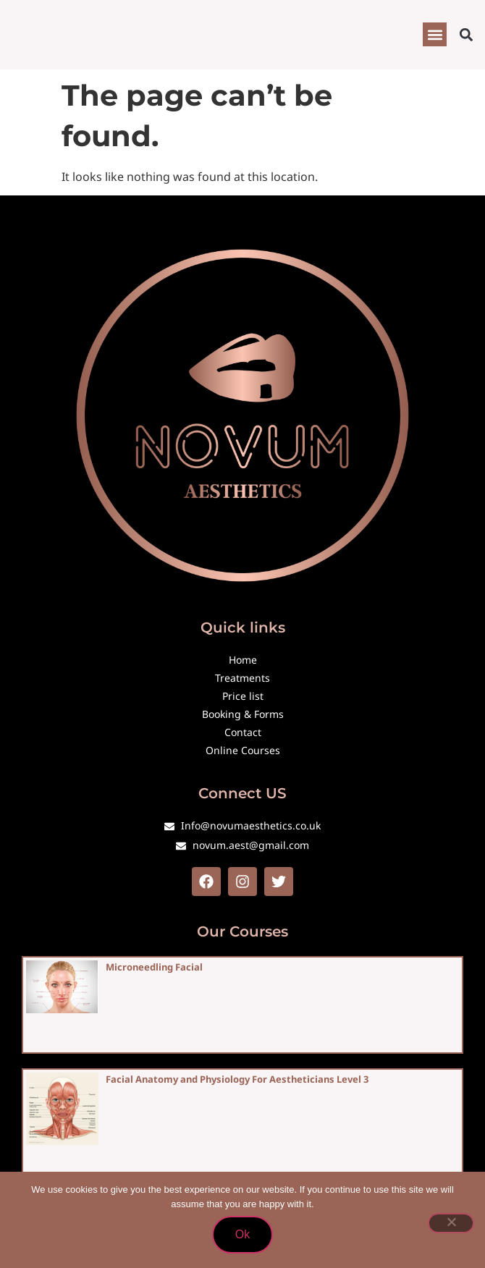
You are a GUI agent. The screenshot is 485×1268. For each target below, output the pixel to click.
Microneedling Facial (154, 966)
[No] (451, 1223)
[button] (435, 34)
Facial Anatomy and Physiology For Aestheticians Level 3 (237, 1079)
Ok (242, 1234)
